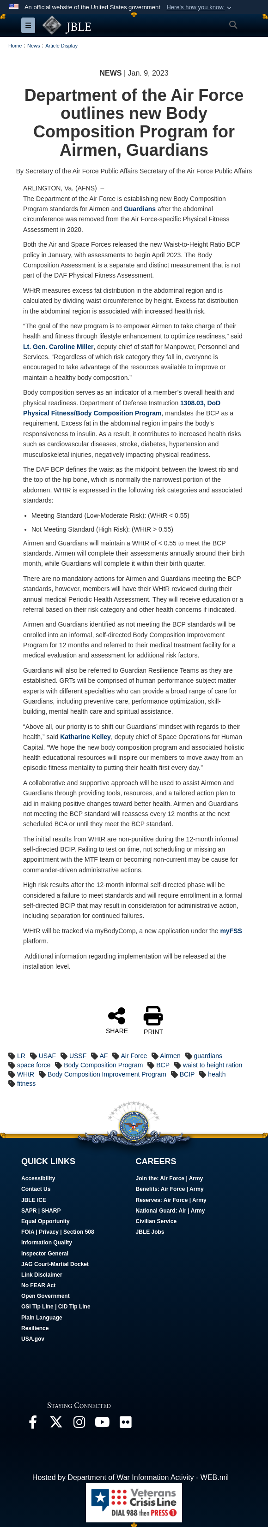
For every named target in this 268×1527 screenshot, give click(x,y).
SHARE (117, 1020)
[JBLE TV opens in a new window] (102, 1424)
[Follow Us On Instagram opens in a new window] (79, 1424)
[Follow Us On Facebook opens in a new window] (32, 1424)
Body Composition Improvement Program (107, 1074)
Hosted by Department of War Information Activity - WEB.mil (130, 1477)
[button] (199, 7)
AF (103, 1055)
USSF (77, 1055)
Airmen (170, 1055)
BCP (163, 1065)
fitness (26, 1083)
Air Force (134, 1055)
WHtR (25, 1074)
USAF (47, 1055)
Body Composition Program (103, 1065)
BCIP (187, 1074)
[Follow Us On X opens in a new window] (55, 1424)
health (216, 1074)
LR (21, 1055)
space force (33, 1065)
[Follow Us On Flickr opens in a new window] (125, 1424)
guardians (208, 1055)
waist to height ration (212, 1065)
